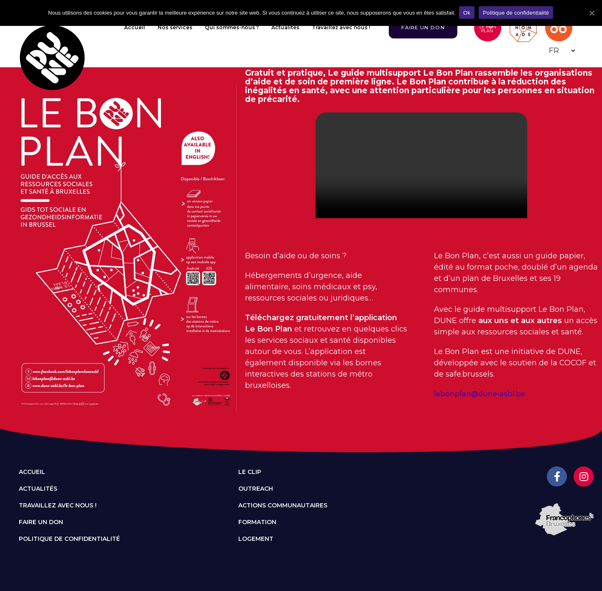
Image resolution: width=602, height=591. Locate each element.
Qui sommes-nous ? (228, 27)
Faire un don (41, 522)
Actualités (282, 27)
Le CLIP (249, 472)
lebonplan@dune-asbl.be (481, 393)
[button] (421, 28)
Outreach (255, 488)
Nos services (171, 27)
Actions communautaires (282, 505)
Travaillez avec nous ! (337, 27)
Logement (255, 539)
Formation (257, 522)
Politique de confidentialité (69, 539)
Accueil (130, 27)
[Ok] (591, 13)
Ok (467, 13)
